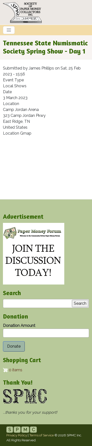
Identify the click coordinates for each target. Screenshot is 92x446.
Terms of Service (41, 435)
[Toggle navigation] (9, 30)
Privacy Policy (16, 435)
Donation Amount (19, 325)
